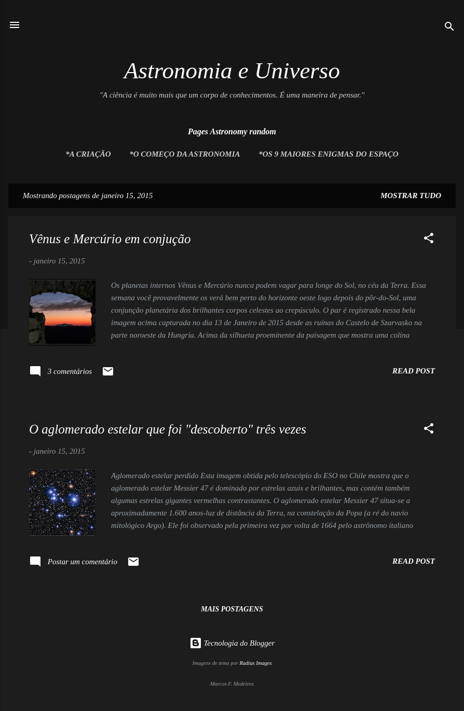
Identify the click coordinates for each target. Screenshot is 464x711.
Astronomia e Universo (232, 70)
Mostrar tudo (410, 195)
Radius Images (255, 663)
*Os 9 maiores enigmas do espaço (328, 154)
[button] (428, 240)
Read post (413, 371)
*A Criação (88, 154)
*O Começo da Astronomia (184, 154)
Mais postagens (232, 609)
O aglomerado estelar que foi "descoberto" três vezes (167, 429)
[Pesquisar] (449, 28)
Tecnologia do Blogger (232, 643)
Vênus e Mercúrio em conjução (109, 239)
